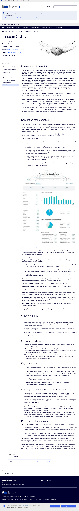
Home (3, 27)
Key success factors (8, 77)
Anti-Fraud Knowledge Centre (12, 31)
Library (17, 27)
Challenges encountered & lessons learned (9, 81)
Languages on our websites (21, 499)
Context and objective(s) (9, 67)
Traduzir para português (10, 17)
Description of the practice (9, 69)
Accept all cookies (55, 506)
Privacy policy (38, 499)
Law (3, 21)
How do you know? (25, 0)
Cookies (31, 499)
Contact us (32, 496)
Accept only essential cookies (68, 506)
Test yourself (59, 27)
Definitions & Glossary (35, 27)
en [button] (49, 7)
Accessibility (53, 499)
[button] (40, 462)
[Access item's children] (20, 27)
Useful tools (25, 27)
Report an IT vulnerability (7, 499)
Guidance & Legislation (47, 27)
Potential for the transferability (10, 85)
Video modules (10, 27)
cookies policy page (25, 505)
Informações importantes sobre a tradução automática (28, 17)
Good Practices (28, 31)
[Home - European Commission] (12, 6)
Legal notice (46, 499)
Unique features (7, 72)
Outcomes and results (8, 75)
